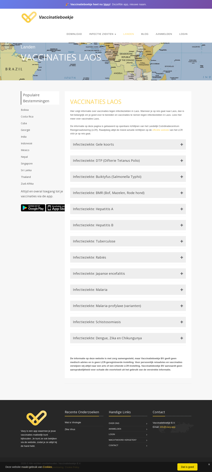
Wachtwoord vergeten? (123, 440)
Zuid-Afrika (27, 183)
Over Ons (114, 423)
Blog (145, 34)
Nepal (24, 156)
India (23, 136)
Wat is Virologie (73, 422)
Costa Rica (27, 116)
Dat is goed (187, 466)
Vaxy (107, 4)
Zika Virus (70, 429)
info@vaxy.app (167, 427)
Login (183, 34)
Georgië (25, 130)
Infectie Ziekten (102, 34)
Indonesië (26, 143)
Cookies (47, 466)
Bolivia (25, 110)
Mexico (25, 150)
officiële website (160, 130)
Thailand (26, 177)
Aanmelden (164, 34)
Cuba (24, 123)
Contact (113, 445)
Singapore (27, 163)
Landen (128, 34)
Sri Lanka (26, 170)
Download (74, 34)
